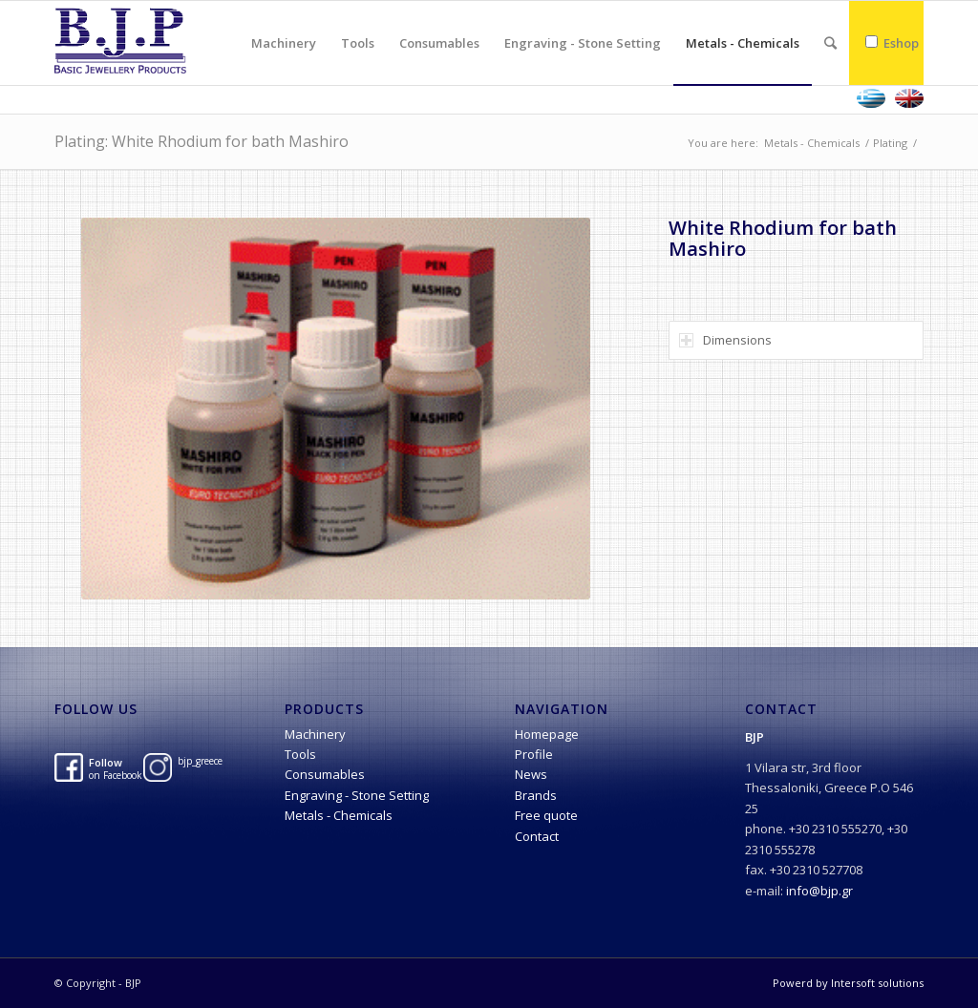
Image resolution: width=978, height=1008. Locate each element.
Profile (534, 754)
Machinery (315, 734)
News (531, 774)
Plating (890, 143)
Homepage (547, 734)
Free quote (546, 815)
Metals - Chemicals (812, 143)
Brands (536, 795)
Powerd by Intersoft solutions (848, 983)
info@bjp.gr (819, 890)
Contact (537, 836)
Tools (300, 754)
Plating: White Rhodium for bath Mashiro (201, 141)
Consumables (325, 774)
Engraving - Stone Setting (357, 795)
